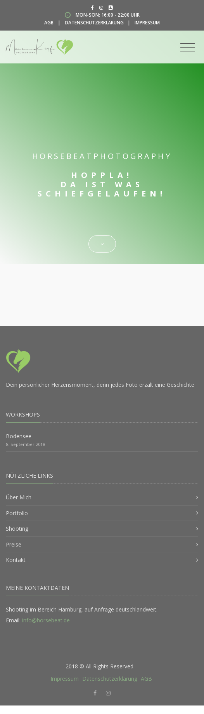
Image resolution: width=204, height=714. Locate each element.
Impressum (147, 22)
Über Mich (18, 497)
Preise (13, 544)
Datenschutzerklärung (94, 22)
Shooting (17, 528)
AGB (49, 22)
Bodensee (18, 436)
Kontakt (16, 560)
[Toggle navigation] (187, 47)
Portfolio (17, 513)
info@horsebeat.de (46, 620)
